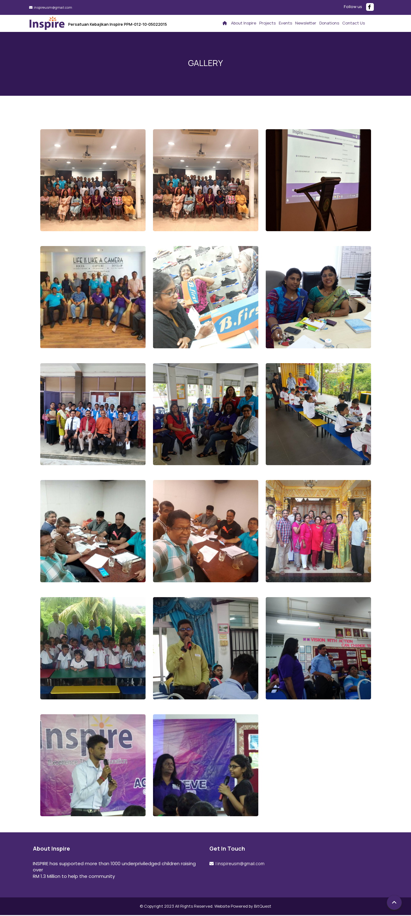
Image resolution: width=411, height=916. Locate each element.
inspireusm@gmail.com (52, 7)
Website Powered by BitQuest (242, 906)
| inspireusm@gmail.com (240, 864)
